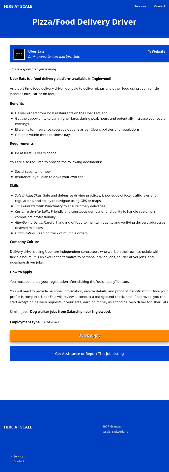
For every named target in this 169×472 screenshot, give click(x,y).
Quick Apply (89, 335)
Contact (159, 6)
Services (140, 6)
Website (158, 51)
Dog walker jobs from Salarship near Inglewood (70, 311)
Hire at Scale (18, 6)
